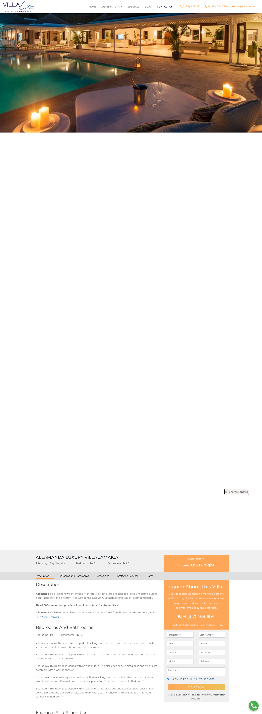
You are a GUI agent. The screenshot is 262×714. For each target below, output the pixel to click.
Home (93, 6)
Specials (133, 6)
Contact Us (165, 6)
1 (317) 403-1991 (190, 6)
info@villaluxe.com (244, 6)
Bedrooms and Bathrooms (73, 575)
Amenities (103, 575)
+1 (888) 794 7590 (216, 6)
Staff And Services (127, 575)
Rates (150, 575)
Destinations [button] (111, 6)
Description (42, 575)
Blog (148, 6)
